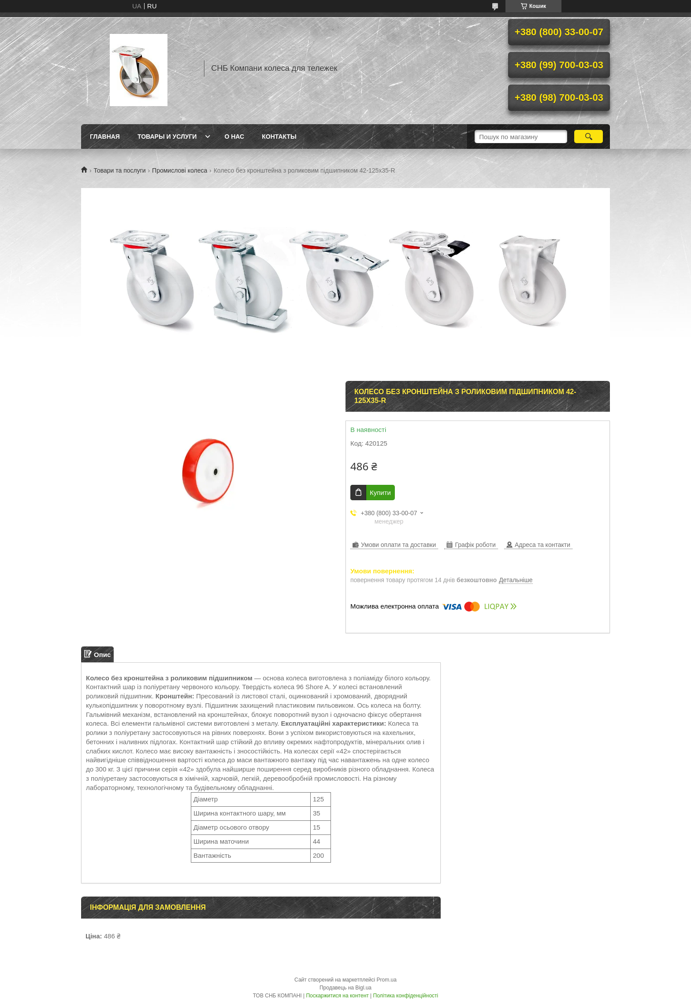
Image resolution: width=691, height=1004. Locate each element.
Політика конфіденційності (405, 996)
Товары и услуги (167, 136)
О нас (234, 136)
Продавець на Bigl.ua (345, 988)
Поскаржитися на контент (337, 996)
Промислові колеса (179, 170)
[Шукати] (588, 136)
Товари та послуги (119, 170)
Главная (105, 136)
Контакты (279, 136)
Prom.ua (387, 980)
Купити (380, 492)
